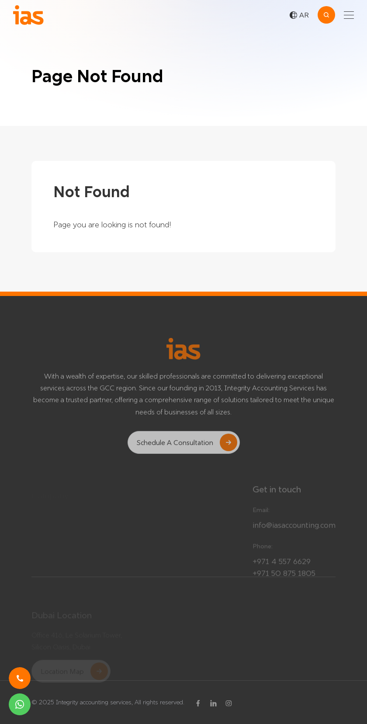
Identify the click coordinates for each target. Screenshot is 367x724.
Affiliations (155, 526)
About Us (154, 546)
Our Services (159, 507)
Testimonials (49, 502)
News (39, 541)
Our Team (46, 522)
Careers (43, 560)
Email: (261, 514)
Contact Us (156, 565)
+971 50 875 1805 (284, 577)
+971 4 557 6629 (282, 565)
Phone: (263, 550)
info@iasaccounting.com (294, 529)
